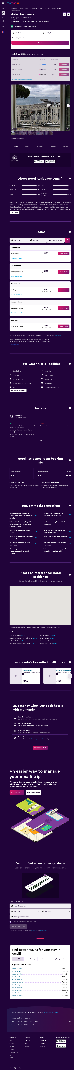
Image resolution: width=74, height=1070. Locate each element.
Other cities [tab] (17, 959)
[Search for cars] (3, 17)
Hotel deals (14, 8)
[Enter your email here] (42, 916)
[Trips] (3, 26)
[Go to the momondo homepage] (13, 3)
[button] (3, 3)
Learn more (57, 335)
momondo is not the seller (41, 1018)
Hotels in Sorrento (18, 979)
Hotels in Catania (17, 995)
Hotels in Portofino (18, 993)
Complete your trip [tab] (58, 959)
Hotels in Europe (23, 8)
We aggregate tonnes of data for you (41, 1021)
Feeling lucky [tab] (44, 959)
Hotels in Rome (17, 968)
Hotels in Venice (17, 974)
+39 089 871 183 (16, 24)
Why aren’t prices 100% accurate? (41, 1025)
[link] (40, 748)
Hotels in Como (17, 990)
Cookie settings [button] (14, 344)
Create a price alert (37, 739)
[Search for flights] (3, 9)
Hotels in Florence (17, 982)
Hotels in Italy (33, 8)
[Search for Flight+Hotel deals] (3, 21)
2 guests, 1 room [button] (18, 38)
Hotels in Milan (16, 977)
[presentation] (50, 161)
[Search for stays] (3, 13)
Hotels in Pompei (17, 987)
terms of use (34, 930)
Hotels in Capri (16, 971)
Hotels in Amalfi (56, 8)
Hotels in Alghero (17, 985)
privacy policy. (44, 930)
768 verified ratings (29, 26)
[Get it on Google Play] (39, 161)
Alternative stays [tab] (30, 959)
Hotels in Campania (45, 8)
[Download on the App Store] (50, 161)
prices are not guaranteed (51, 1012)
